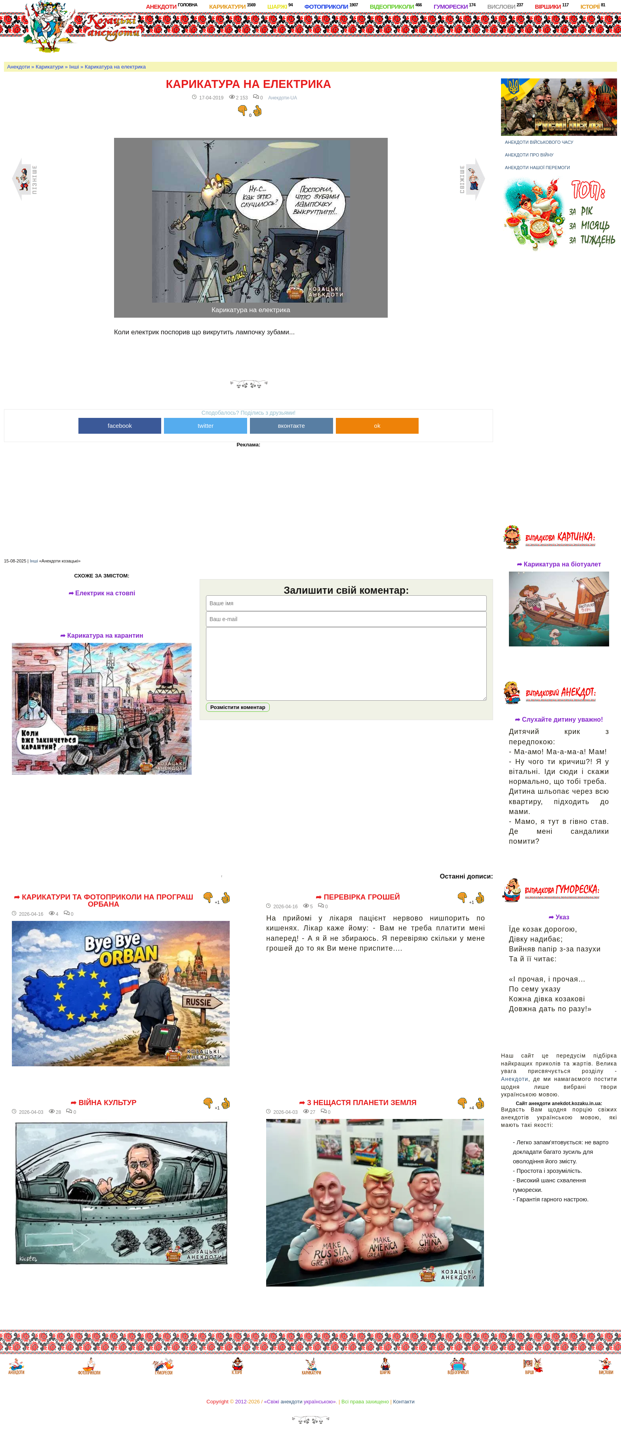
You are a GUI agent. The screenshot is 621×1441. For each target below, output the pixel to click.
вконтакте (291, 425)
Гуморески (455, 6)
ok (377, 425)
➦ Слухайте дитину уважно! (559, 720)
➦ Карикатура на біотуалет (559, 564)
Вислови (505, 6)
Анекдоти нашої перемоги (537, 167)
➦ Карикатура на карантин (101, 636)
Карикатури (232, 6)
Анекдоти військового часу (539, 142)
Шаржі (280, 6)
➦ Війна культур (103, 1102)
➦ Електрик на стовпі (102, 593)
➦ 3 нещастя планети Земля (358, 1102)
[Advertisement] (332, 35)
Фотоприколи (331, 6)
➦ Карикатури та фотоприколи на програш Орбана (103, 901)
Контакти (404, 1402)
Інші (74, 67)
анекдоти (291, 1402)
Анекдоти (171, 6)
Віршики (552, 6)
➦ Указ (559, 917)
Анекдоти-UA (282, 98)
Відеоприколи (396, 6)
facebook (120, 425)
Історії (593, 6)
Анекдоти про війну (529, 154)
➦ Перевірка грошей (358, 897)
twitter (205, 425)
